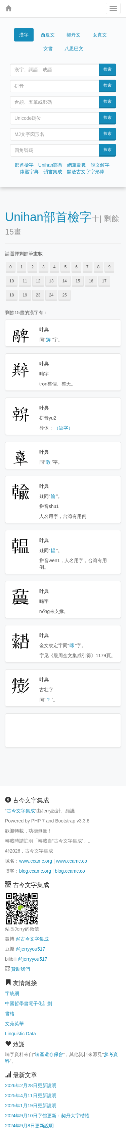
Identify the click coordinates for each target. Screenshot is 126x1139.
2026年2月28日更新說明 (30, 1085)
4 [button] (54, 267)
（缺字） (63, 428)
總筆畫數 (76, 165)
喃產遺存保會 (49, 1054)
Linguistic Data (20, 1033)
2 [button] (32, 267)
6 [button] (76, 267)
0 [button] (10, 267)
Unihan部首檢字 (48, 217)
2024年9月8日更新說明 (29, 1125)
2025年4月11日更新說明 (30, 1095)
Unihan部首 (50, 165)
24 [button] (51, 295)
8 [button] (98, 267)
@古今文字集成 (32, 939)
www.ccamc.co (71, 861)
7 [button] (87, 267)
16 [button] (91, 281)
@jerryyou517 (30, 949)
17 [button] (104, 281)
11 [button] (25, 281)
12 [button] (38, 281)
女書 (48, 48)
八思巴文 (74, 48)
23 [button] (38, 295)
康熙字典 (29, 171)
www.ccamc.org (35, 861)
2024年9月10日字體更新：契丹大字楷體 (47, 1115)
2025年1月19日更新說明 (30, 1105)
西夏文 (48, 35)
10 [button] (11, 281)
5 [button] (65, 267)
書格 (9, 1013)
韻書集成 (52, 171)
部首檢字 (24, 165)
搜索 (107, 69)
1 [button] (21, 267)
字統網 (12, 993)
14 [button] (64, 281)
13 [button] (51, 281)
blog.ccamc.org (35, 871)
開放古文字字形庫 (85, 171)
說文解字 (100, 165)
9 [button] (109, 267)
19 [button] (25, 295)
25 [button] (64, 295)
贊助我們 (20, 969)
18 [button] (11, 295)
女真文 (100, 34)
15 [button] (78, 281)
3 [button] (43, 267)
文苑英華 (14, 1023)
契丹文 (74, 34)
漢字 (24, 34)
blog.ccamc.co (70, 871)
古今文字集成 (21, 810)
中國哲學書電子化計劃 (28, 1003)
